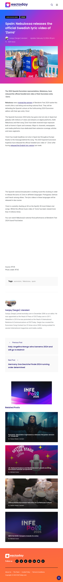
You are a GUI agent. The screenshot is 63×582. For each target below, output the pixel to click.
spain (34, 281)
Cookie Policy (26, 572)
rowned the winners (25, 103)
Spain (23, 17)
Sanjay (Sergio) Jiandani (17, 310)
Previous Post (15, 342)
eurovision (17, 281)
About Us (8, 572)
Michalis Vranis (14, 472)
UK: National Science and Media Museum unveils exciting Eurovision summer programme (29, 468)
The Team (16, 572)
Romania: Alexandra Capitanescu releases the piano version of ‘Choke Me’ (31, 435)
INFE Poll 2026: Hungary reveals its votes (23, 536)
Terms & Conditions (38, 572)
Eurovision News (12, 17)
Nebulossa (26, 281)
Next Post (13, 360)
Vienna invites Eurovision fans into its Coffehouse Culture (30, 503)
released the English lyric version (22, 145)
